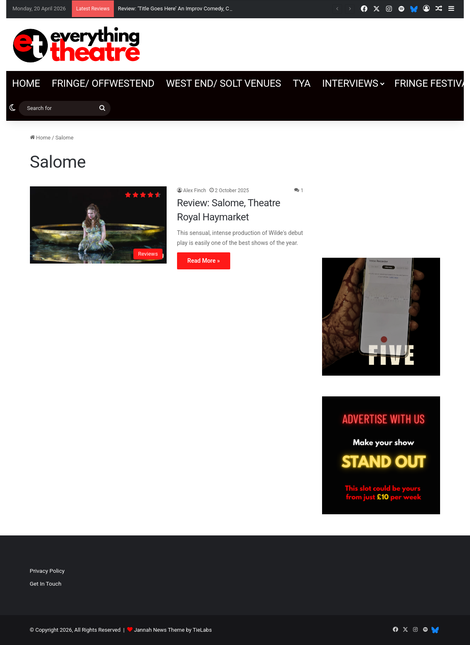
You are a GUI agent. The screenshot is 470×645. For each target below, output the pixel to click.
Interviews (350, 83)
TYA (301, 83)
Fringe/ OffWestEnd (103, 83)
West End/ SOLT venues (223, 83)
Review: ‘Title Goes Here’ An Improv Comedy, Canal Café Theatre (194, 8)
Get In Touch (46, 583)
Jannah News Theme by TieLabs (173, 630)
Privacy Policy (47, 570)
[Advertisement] (381, 185)
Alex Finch (194, 190)
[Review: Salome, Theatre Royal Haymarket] (98, 225)
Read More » (203, 260)
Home (26, 83)
